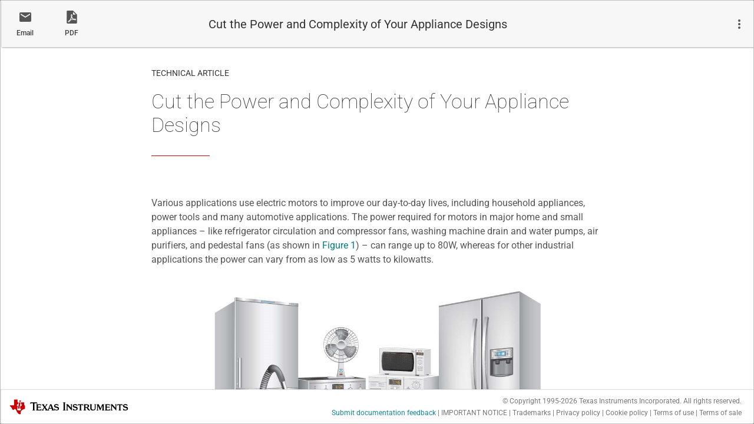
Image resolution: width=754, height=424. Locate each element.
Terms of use (673, 413)
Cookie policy (627, 413)
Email (25, 33)
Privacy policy (578, 413)
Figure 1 (339, 245)
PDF (71, 33)
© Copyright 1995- (539, 401)
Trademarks (531, 413)
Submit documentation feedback (384, 413)
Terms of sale (720, 413)
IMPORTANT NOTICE (474, 413)
